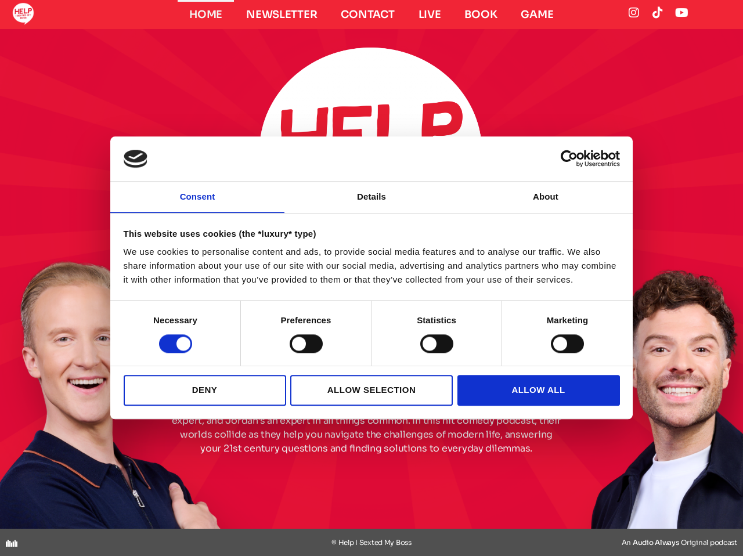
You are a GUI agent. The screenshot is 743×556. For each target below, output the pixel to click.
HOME (205, 14)
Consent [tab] (197, 196)
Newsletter (281, 14)
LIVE (430, 14)
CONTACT (367, 14)
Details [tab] (371, 196)
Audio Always (656, 542)
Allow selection (371, 390)
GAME (537, 14)
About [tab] (545, 196)
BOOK (480, 14)
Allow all (538, 390)
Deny (205, 390)
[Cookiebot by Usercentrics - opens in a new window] (569, 158)
